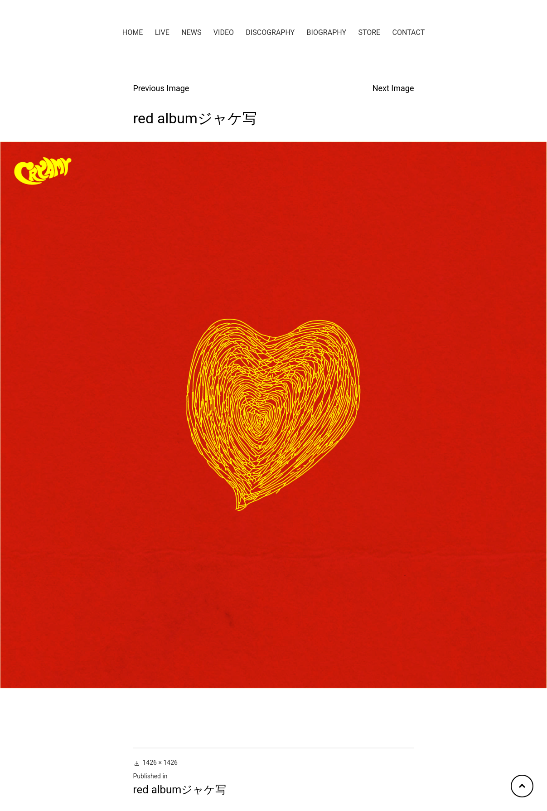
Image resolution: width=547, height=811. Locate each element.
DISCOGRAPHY (270, 32)
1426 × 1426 (160, 762)
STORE (369, 32)
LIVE (162, 32)
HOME (132, 32)
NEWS (191, 32)
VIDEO (223, 32)
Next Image (393, 88)
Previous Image (161, 88)
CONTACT (408, 32)
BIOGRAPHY (326, 32)
